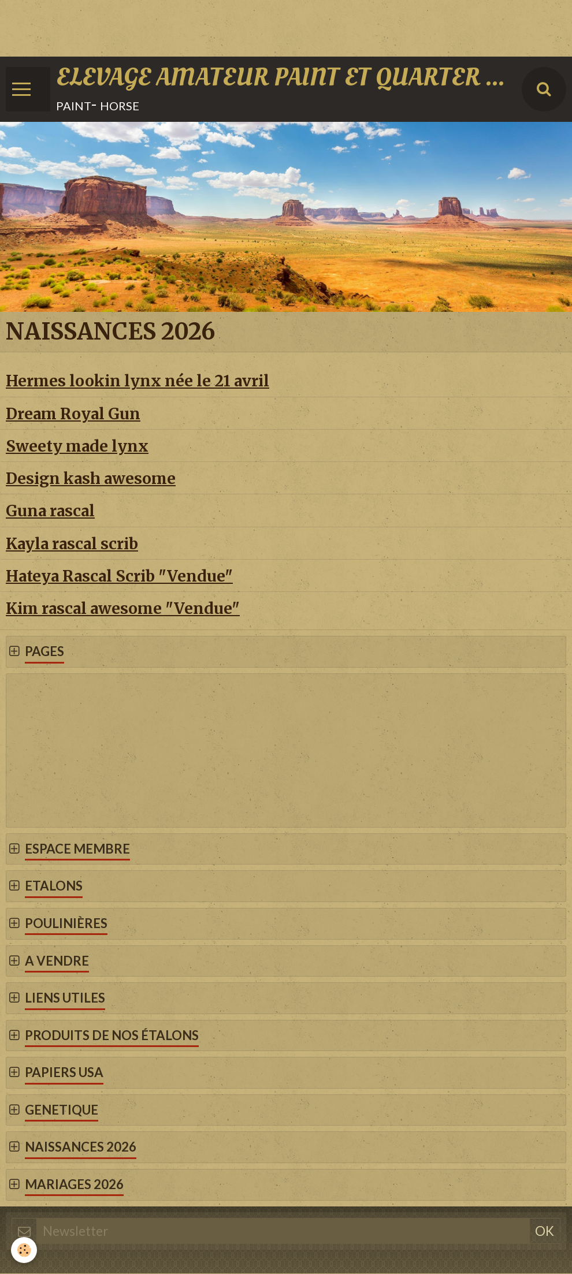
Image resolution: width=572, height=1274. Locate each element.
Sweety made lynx (77, 446)
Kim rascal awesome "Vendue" (123, 609)
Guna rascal (50, 511)
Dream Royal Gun (73, 413)
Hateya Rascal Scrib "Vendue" (119, 576)
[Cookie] (25, 1250)
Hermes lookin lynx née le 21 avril (137, 381)
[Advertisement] (210, 26)
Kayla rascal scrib (72, 543)
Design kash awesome (91, 479)
